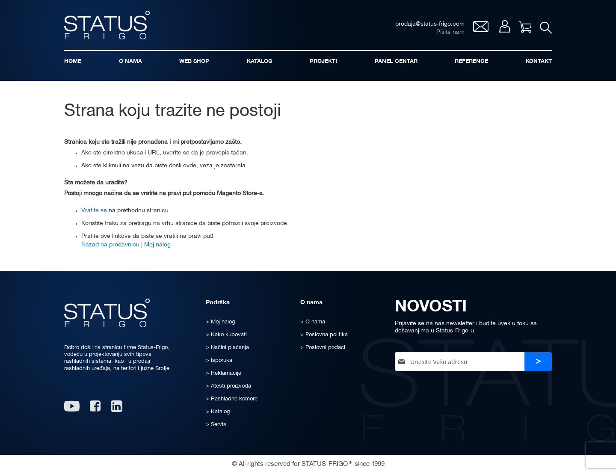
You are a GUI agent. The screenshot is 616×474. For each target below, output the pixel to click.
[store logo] (107, 25)
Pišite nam (450, 32)
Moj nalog (504, 26)
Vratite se (94, 210)
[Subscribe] (538, 361)
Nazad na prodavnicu (110, 245)
